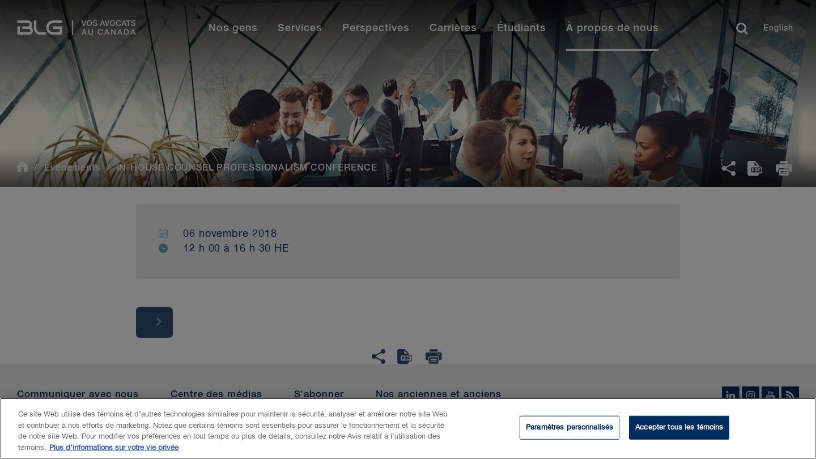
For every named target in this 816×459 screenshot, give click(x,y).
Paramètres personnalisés (569, 430)
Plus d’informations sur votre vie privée (113, 450)
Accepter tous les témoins (679, 430)
